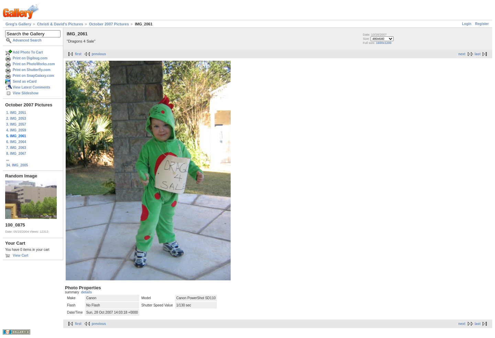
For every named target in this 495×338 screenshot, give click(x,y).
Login (466, 24)
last (478, 54)
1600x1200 (384, 43)
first (78, 54)
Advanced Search (27, 40)
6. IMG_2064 (16, 142)
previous (99, 54)
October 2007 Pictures (109, 24)
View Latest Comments (31, 87)
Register (482, 24)
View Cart (20, 255)
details (86, 292)
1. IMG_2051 (16, 113)
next (461, 54)
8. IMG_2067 (16, 153)
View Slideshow (25, 93)
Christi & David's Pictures (60, 24)
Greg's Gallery (18, 24)
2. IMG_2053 (16, 118)
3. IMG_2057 (16, 124)
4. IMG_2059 (16, 130)
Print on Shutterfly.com (32, 70)
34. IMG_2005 (17, 165)
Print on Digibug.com (30, 58)
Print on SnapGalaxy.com (33, 76)
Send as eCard (24, 81)
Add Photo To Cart (28, 52)
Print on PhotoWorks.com (34, 64)
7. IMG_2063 (16, 148)
